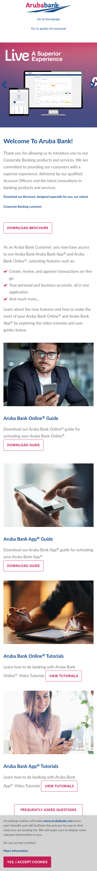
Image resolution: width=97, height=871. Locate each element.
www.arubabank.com (58, 821)
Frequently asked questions (48, 810)
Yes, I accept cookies (27, 862)
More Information (15, 851)
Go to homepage (48, 19)
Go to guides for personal (48, 28)
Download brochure (27, 228)
